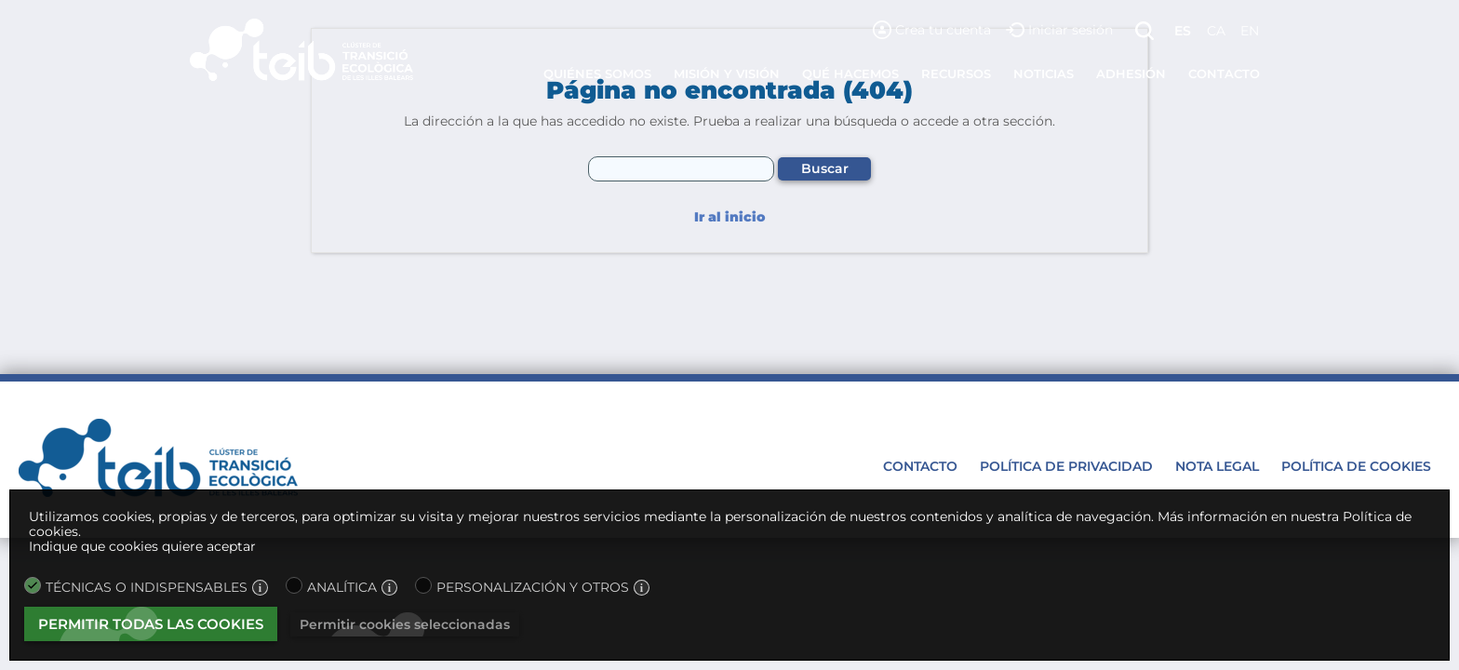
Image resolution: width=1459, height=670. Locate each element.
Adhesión (1131, 73)
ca (1216, 30)
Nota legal (1217, 466)
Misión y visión (727, 73)
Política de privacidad (1066, 466)
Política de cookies (1356, 466)
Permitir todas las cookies (150, 624)
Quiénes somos (597, 73)
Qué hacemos (850, 73)
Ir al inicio (729, 217)
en (1249, 30)
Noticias (1043, 73)
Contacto (1224, 73)
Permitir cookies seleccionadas (405, 624)
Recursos (956, 73)
